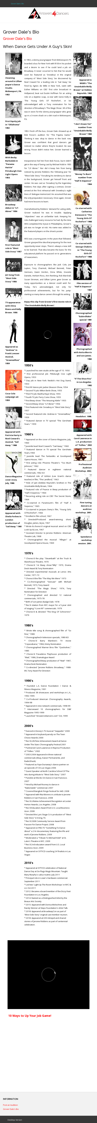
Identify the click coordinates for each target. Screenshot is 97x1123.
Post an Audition (10, 1105)
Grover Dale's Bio (11, 1109)
